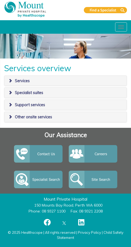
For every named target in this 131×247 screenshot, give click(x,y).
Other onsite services (33, 117)
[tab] (65, 81)
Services (22, 80)
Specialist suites (29, 92)
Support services (30, 104)
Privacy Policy (89, 232)
